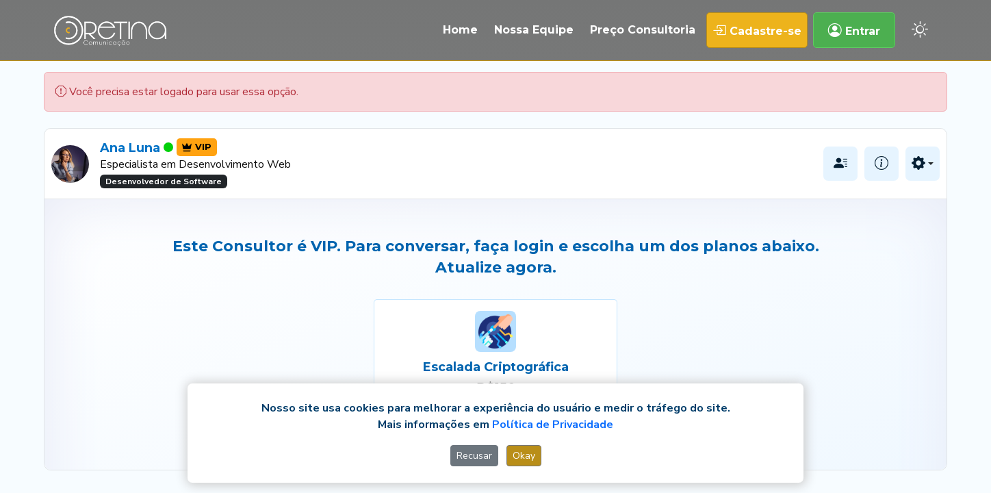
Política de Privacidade (552, 424)
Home (460, 29)
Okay (524, 455)
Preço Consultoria (642, 29)
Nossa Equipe (534, 29)
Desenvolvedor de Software (163, 181)
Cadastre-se (756, 30)
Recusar (474, 455)
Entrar (854, 30)
